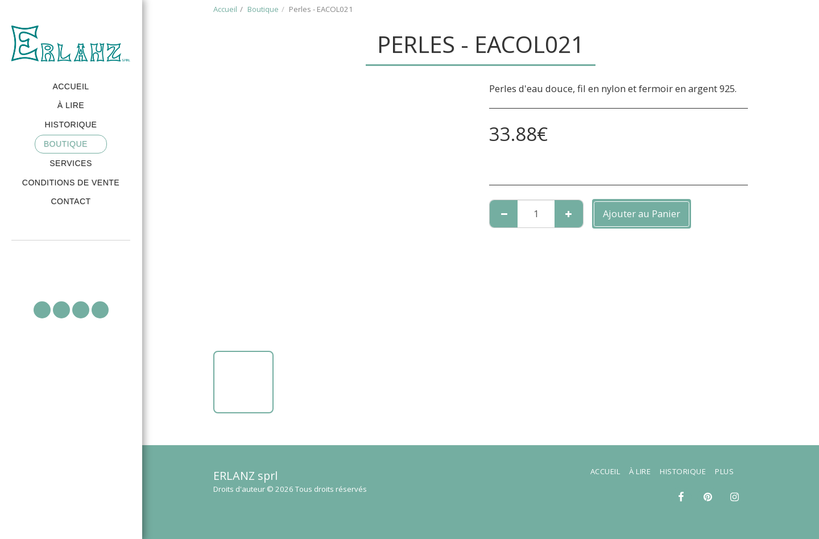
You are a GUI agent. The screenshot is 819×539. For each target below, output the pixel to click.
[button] (71, 256)
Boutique (263, 9)
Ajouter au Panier (641, 213)
